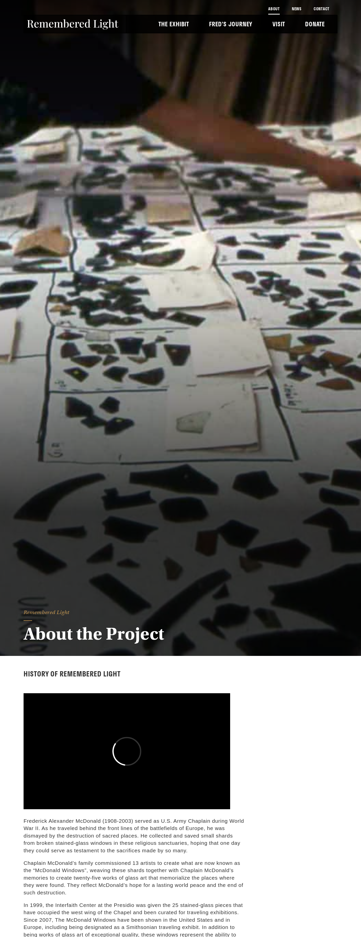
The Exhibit (173, 24)
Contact (321, 9)
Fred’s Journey (230, 24)
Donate (315, 24)
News (297, 9)
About (274, 9)
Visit (279, 24)
